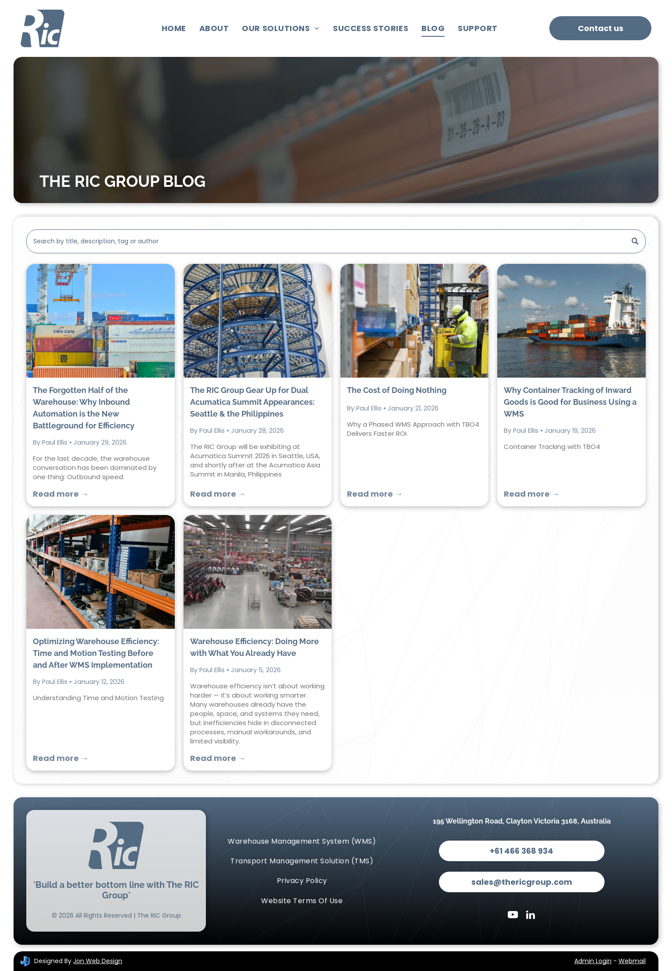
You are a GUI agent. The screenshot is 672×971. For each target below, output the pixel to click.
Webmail (632, 961)
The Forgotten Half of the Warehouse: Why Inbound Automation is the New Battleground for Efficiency (83, 408)
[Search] (336, 241)
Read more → (60, 493)
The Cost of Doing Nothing (396, 390)
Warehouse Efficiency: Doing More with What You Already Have (254, 647)
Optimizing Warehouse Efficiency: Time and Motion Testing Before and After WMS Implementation (96, 653)
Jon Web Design (97, 961)
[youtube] (512, 916)
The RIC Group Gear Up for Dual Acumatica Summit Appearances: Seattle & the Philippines (252, 402)
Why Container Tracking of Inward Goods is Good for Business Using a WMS (570, 402)
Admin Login (593, 961)
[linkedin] (530, 916)
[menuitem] (174, 28)
